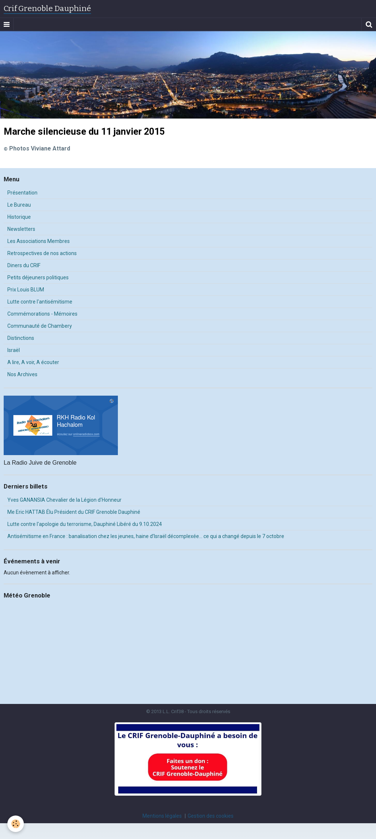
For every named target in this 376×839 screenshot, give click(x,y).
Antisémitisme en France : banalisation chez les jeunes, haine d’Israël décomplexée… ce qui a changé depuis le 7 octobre (145, 536)
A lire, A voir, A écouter (33, 362)
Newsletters (21, 229)
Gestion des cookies (211, 816)
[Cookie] (15, 824)
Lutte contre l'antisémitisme (39, 302)
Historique (19, 217)
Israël (13, 350)
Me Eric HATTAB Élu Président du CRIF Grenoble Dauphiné (73, 512)
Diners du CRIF (23, 265)
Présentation (22, 193)
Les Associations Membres (38, 241)
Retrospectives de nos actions (42, 253)
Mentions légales (162, 816)
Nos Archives (22, 374)
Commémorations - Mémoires (42, 314)
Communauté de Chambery (39, 326)
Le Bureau (19, 205)
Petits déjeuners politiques (38, 277)
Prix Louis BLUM (25, 290)
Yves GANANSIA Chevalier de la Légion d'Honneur (64, 500)
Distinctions (20, 338)
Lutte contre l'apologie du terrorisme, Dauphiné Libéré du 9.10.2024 (84, 524)
